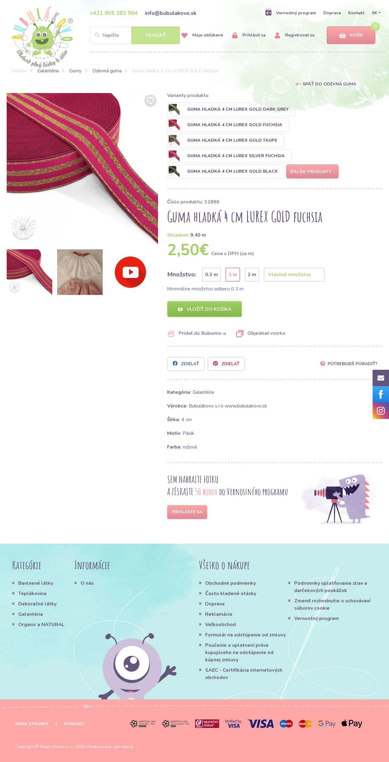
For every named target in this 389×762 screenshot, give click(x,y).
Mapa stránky (31, 724)
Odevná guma (107, 71)
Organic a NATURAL (41, 624)
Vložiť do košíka (204, 309)
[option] (82, 168)
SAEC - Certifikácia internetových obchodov (243, 674)
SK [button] (374, 13)
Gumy (75, 71)
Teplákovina (32, 593)
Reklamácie (218, 614)
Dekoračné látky (37, 604)
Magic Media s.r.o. (57, 747)
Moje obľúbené (202, 35)
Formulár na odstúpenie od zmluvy (245, 635)
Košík (351, 35)
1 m (233, 274)
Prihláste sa (187, 512)
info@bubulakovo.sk (170, 13)
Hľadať (156, 35)
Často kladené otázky (230, 593)
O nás (87, 583)
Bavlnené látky (35, 583)
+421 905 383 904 (114, 13)
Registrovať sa (295, 35)
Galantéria (48, 71)
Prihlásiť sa (249, 35)
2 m (252, 274)
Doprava (332, 13)
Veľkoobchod (220, 624)
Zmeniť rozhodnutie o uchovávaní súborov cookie (332, 604)
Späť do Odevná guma (329, 84)
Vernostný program (290, 13)
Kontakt (356, 13)
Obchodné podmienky (230, 583)
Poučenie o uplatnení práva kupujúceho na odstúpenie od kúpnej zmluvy (239, 652)
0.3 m (211, 274)
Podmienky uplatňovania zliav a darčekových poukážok (330, 587)
